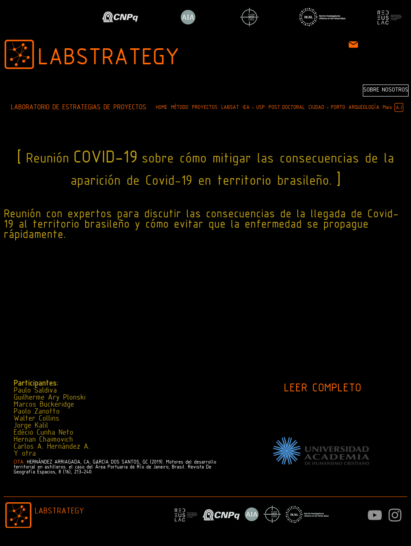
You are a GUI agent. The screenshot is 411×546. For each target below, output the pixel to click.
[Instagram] (395, 515)
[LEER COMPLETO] (322, 389)
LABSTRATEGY (108, 58)
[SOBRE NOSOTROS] (386, 90)
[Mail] (353, 44)
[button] (179, 107)
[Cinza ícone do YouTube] (374, 515)
